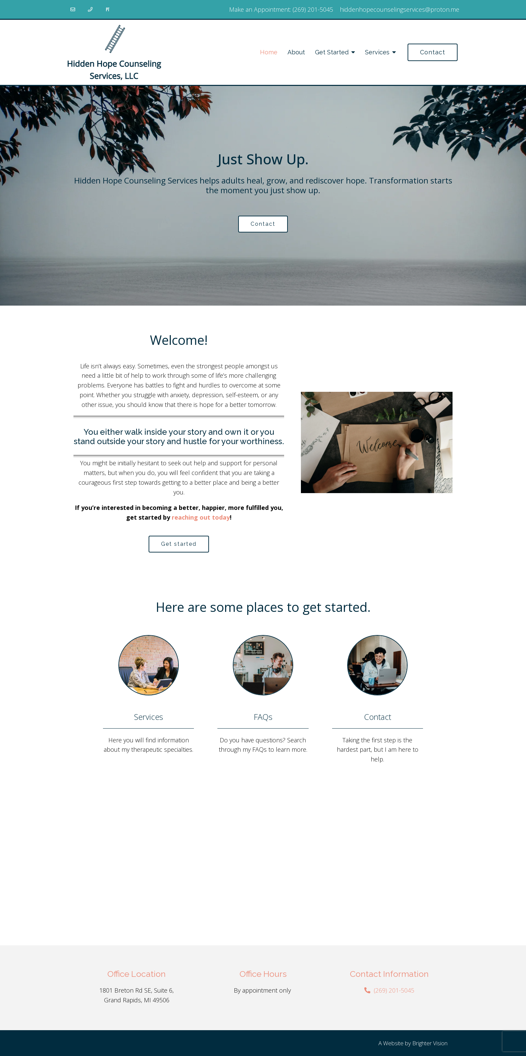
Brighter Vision (430, 1043)
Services (377, 52)
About (296, 52)
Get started (179, 544)
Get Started (332, 52)
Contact (432, 52)
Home (268, 52)
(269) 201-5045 (313, 9)
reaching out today (201, 517)
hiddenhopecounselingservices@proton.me (399, 9)
